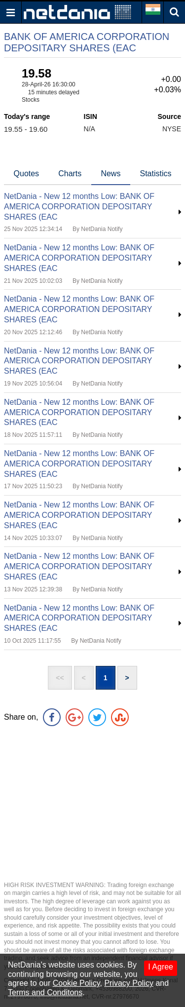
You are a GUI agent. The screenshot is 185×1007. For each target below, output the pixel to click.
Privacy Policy (128, 983)
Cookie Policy (76, 983)
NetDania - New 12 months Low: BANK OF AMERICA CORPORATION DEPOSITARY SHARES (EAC (79, 206)
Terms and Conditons (45, 992)
